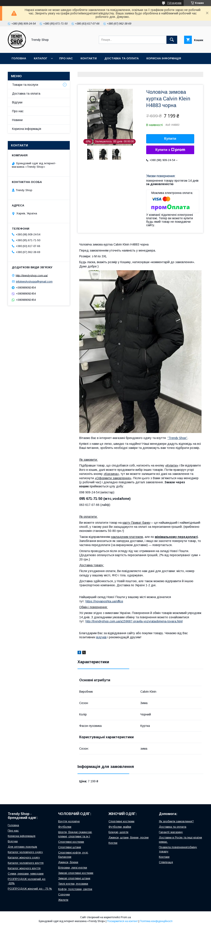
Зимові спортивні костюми (75, 873)
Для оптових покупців (22, 846)
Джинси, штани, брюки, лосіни (129, 837)
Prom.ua (126, 917)
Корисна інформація (163, 58)
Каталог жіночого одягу (24, 857)
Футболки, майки (120, 826)
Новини (17, 120)
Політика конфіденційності (156, 921)
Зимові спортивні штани (74, 878)
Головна (19, 58)
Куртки (113, 842)
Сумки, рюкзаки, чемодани (25, 873)
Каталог (40, 58)
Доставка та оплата (121, 58)
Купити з (170, 150)
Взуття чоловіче (69, 821)
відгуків (101, 637)
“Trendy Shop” (177, 438)
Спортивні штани (69, 847)
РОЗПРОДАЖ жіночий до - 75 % (30, 888)
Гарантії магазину (171, 832)
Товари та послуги (25, 84)
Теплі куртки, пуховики (73, 883)
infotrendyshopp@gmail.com (34, 281)
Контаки (164, 856)
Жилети (63, 899)
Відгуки (18, 69)
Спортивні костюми (71, 841)
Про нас (66, 58)
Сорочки (64, 894)
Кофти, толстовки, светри (75, 889)
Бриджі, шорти (118, 832)
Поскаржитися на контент (122, 921)
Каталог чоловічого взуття (25, 862)
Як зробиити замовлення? (176, 821)
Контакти (89, 58)
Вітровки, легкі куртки (72, 867)
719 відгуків (174, 3)
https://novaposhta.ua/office (104, 601)
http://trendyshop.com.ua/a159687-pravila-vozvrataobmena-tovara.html (134, 621)
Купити (170, 138)
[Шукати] (171, 40)
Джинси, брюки (68, 862)
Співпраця (166, 862)
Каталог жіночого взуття (24, 868)
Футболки (64, 826)
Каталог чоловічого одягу (25, 852)
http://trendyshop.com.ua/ (32, 275)
